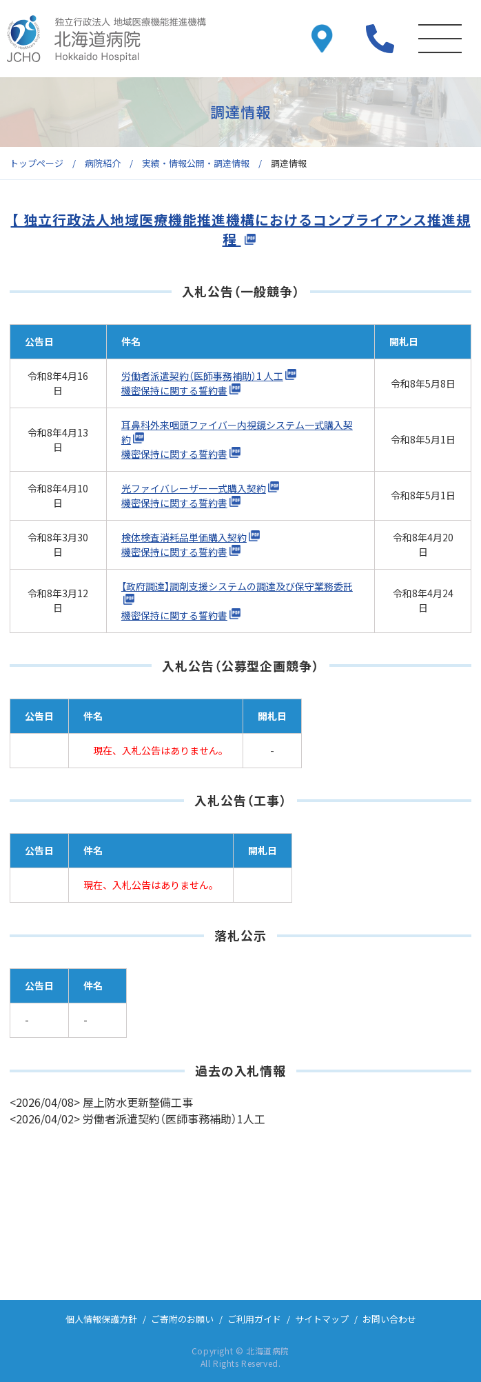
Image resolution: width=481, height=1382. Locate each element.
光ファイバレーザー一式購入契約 (193, 488)
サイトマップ (322, 1318)
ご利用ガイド (254, 1318)
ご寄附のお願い (182, 1318)
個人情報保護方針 (101, 1318)
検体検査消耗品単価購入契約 (184, 537)
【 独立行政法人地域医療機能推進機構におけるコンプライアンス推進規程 (241, 229)
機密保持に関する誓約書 (174, 390)
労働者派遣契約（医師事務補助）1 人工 (202, 376)
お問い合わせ (389, 1318)
